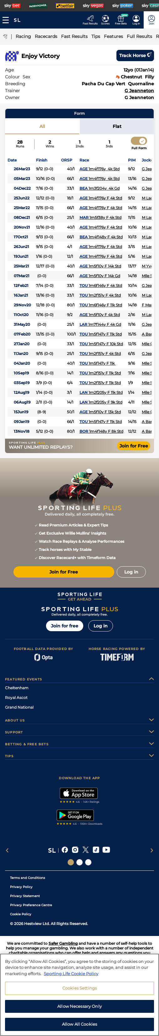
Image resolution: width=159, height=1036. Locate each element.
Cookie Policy (20, 914)
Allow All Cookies (79, 1025)
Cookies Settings (79, 989)
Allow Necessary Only (79, 1007)
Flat (117, 126)
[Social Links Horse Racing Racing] (79, 862)
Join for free (64, 626)
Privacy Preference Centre (31, 905)
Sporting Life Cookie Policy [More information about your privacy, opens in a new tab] (71, 975)
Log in (101, 626)
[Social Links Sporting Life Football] (88, 862)
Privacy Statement (25, 896)
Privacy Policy (21, 887)
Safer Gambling (63, 943)
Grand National (19, 707)
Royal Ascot (16, 697)
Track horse (135, 55)
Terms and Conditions (27, 878)
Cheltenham (16, 687)
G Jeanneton (139, 90)
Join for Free (134, 446)
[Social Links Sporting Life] (71, 862)
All (42, 126)
